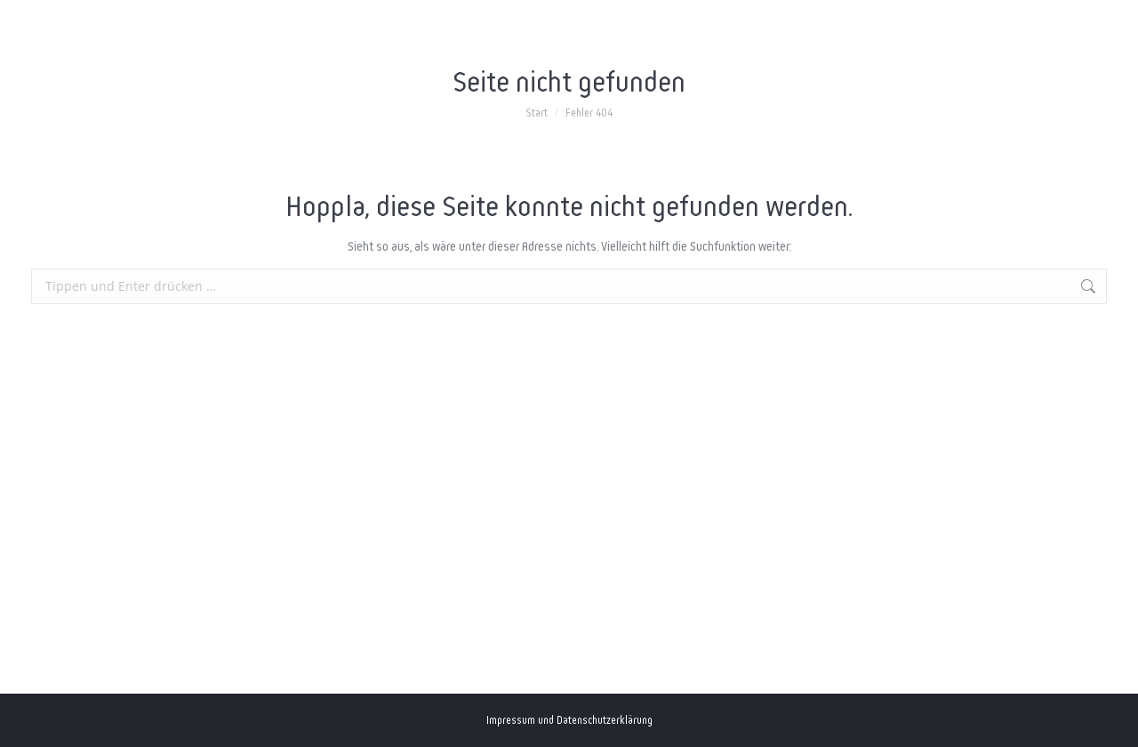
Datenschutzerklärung (605, 720)
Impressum (510, 720)
